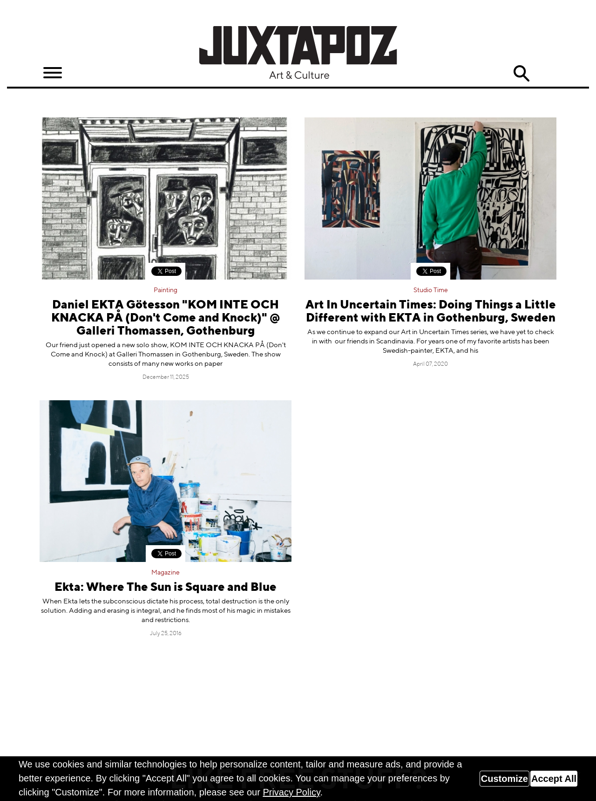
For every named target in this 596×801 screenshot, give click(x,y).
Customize (504, 779)
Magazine (165, 572)
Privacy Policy (291, 792)
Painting (165, 290)
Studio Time (430, 290)
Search (521, 73)
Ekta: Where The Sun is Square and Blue (165, 588)
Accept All (553, 779)
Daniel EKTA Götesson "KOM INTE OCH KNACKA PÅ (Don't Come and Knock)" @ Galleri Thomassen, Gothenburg (165, 318)
